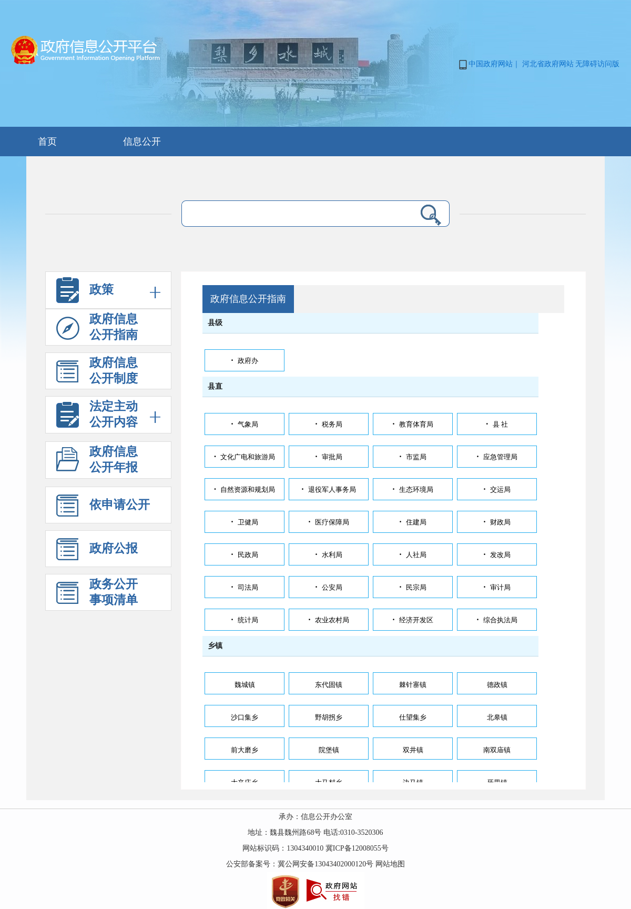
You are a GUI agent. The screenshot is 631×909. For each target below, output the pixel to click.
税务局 (328, 424)
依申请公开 (103, 508)
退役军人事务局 (328, 489)
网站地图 (390, 864)
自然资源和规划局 (244, 489)
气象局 (244, 424)
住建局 (412, 522)
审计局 (496, 587)
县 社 (497, 424)
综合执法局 (496, 620)
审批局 (328, 457)
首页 (47, 141)
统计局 (244, 620)
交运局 (496, 489)
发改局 (496, 555)
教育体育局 (412, 424)
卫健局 (244, 522)
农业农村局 (328, 620)
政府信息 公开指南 (97, 329)
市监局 (412, 457)
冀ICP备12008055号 (357, 848)
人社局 (412, 555)
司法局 (244, 587)
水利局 (328, 555)
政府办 (244, 361)
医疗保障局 (328, 522)
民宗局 (412, 587)
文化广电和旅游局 (244, 457)
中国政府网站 (491, 64)
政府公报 (97, 552)
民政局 (244, 555)
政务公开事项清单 (97, 594)
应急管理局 (496, 457)
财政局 (496, 522)
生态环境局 (412, 489)
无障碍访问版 (597, 64)
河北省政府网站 (548, 64)
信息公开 (142, 141)
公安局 (328, 587)
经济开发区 (412, 620)
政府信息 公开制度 (97, 372)
